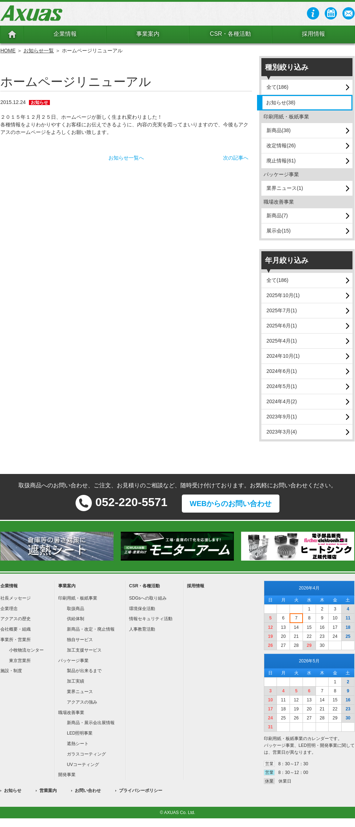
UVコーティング (83, 764)
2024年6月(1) (281, 371)
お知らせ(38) (280, 102)
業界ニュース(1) (284, 188)
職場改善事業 (71, 712)
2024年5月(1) (281, 386)
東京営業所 (20, 660)
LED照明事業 (80, 733)
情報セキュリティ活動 (150, 618)
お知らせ (12, 790)
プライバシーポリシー (140, 790)
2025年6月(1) (281, 325)
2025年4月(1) (281, 341)
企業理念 (9, 608)
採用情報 (313, 34)
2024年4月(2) (281, 401)
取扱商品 (75, 608)
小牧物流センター (26, 650)
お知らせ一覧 (38, 50)
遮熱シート (78, 743)
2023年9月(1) (281, 416)
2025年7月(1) (281, 310)
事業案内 (147, 34)
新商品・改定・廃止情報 (91, 629)
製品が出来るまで (84, 670)
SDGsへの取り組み (148, 598)
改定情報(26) (281, 145)
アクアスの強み (82, 702)
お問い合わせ (88, 790)
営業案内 (48, 790)
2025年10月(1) (283, 295)
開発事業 (67, 774)
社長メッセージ (15, 598)
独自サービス (80, 639)
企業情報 (65, 34)
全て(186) (277, 87)
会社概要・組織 (15, 629)
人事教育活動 (142, 629)
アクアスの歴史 (15, 618)
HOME (8, 50)
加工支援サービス (84, 650)
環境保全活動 (142, 608)
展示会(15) (278, 231)
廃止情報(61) (281, 161)
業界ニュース (80, 691)
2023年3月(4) (281, 432)
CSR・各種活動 (230, 34)
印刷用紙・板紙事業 (77, 598)
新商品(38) (278, 130)
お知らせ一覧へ (126, 158)
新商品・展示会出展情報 (91, 722)
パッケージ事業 (73, 660)
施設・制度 (11, 670)
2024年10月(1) (283, 356)
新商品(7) (277, 215)
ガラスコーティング (86, 754)
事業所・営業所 (15, 639)
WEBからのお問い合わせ (231, 504)
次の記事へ (235, 158)
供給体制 (75, 618)
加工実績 (75, 681)
